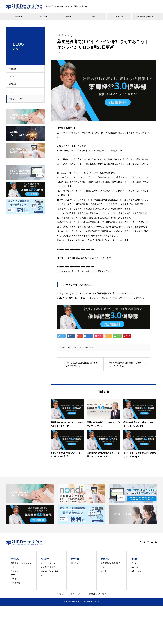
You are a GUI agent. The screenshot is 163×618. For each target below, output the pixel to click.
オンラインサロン (17, 99)
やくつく (14, 579)
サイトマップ (61, 594)
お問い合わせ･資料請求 (144, 17)
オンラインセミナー (49, 567)
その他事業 (15, 583)
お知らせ (134, 567)
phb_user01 (72, 347)
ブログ (94, 17)
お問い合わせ (136, 571)
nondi (13, 575)
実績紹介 (68, 17)
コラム (13, 91)
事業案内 (18, 17)
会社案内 (119, 17)
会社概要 (104, 571)
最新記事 (13, 69)
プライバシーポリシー (77, 594)
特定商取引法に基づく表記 (97, 594)
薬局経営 (13, 84)
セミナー (43, 17)
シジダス (14, 571)
